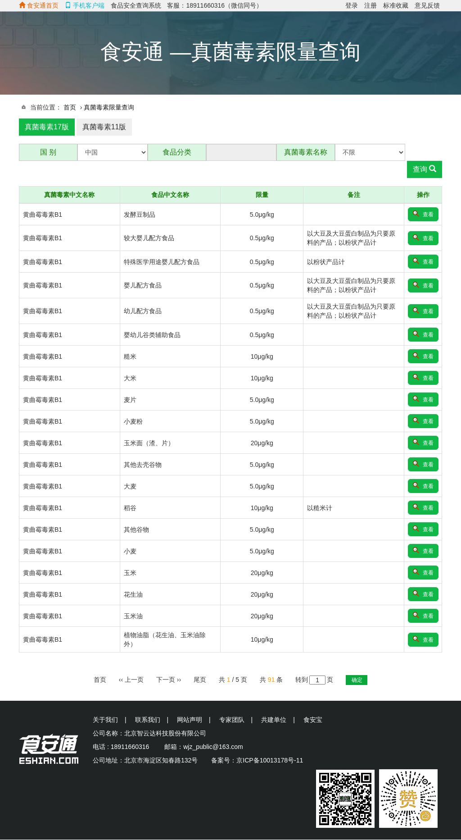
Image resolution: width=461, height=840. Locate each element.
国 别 (48, 152)
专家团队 (231, 719)
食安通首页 (39, 5)
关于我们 (105, 719)
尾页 (200, 679)
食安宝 (312, 719)
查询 (424, 169)
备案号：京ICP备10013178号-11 (257, 760)
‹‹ (131, 679)
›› (168, 679)
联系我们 (147, 719)
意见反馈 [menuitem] (427, 5)
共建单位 (273, 719)
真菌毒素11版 (104, 127)
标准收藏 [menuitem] (395, 5)
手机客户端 (84, 5)
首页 (69, 107)
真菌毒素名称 (305, 152)
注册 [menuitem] (370, 5)
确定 (357, 680)
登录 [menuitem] (351, 5)
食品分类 (177, 152)
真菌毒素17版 (47, 127)
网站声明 (189, 719)
